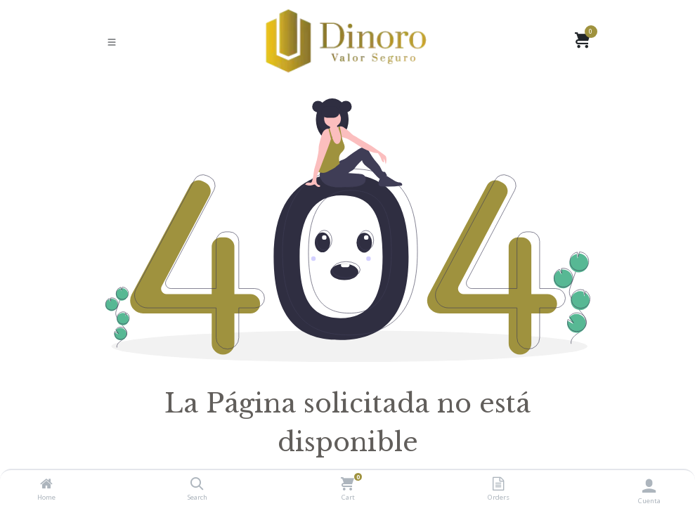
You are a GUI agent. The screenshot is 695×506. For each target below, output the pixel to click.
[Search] (197, 484)
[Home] (46, 484)
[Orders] (498, 484)
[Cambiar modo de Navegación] (111, 41)
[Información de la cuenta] (649, 485)
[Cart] (347, 484)
